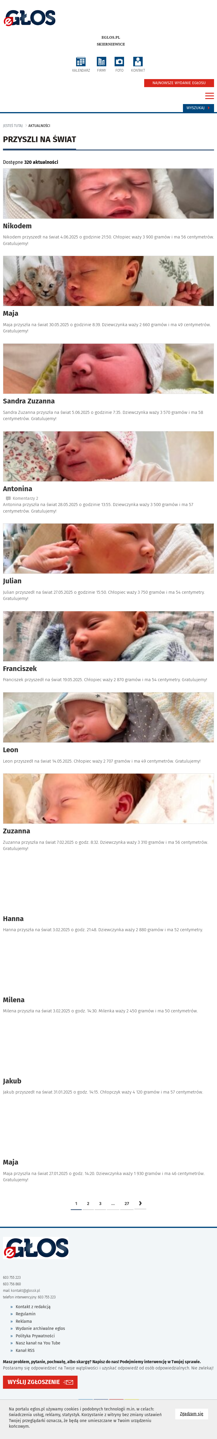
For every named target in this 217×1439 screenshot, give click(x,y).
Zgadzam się (194, 1413)
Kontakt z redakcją (33, 1306)
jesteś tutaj (13, 126)
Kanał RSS (25, 1350)
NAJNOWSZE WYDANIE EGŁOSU (179, 83)
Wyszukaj (198, 108)
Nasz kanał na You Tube (38, 1343)
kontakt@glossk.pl (25, 1291)
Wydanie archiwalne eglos (40, 1328)
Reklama (24, 1321)
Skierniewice (111, 44)
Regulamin (26, 1314)
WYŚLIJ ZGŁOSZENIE (34, 1382)
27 (127, 1203)
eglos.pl (111, 37)
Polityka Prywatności (35, 1336)
